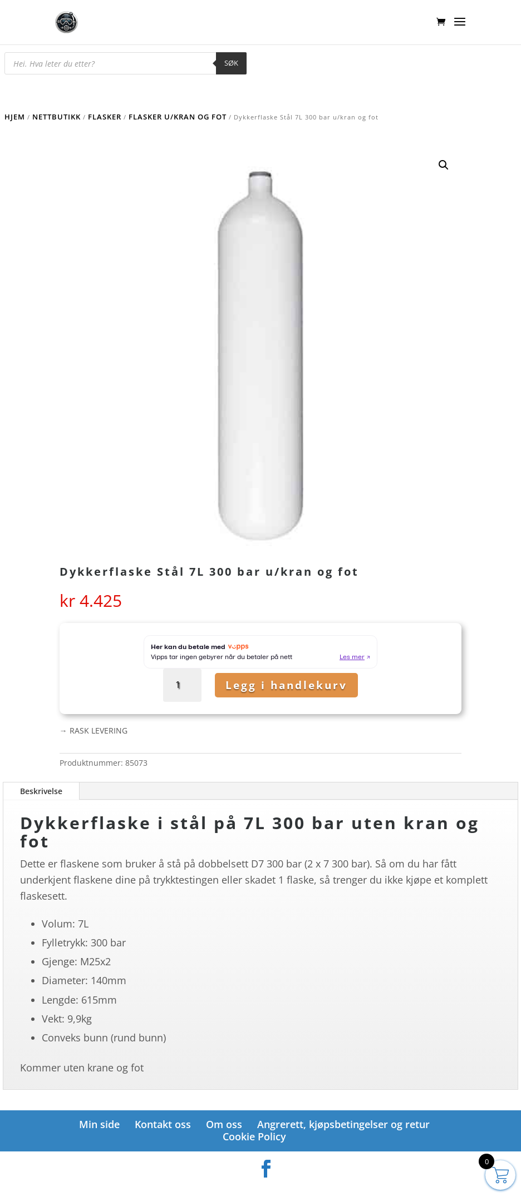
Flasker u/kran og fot (178, 117)
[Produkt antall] (182, 685)
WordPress (319, 1187)
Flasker (104, 117)
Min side (99, 1124)
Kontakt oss (163, 1124)
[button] (444, 165)
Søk (231, 63)
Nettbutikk (56, 117)
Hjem (14, 117)
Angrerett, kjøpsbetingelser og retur (343, 1124)
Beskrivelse (41, 791)
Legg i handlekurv (286, 685)
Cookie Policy (254, 1136)
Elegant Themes (241, 1187)
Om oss (224, 1124)
